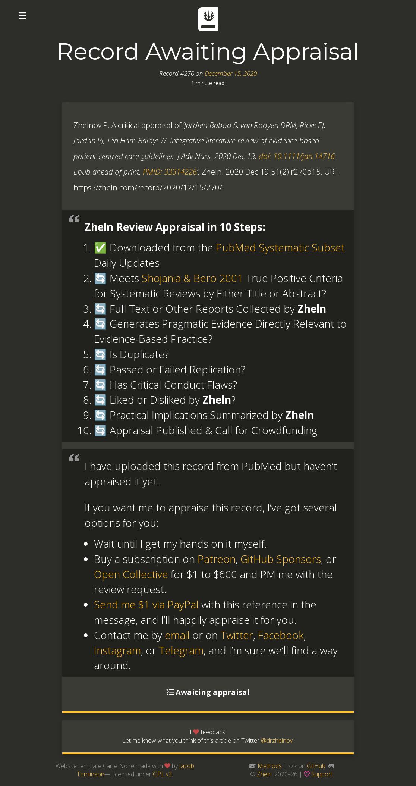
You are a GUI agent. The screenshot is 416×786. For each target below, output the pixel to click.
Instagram (117, 650)
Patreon (217, 559)
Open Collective (131, 574)
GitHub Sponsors (280, 559)
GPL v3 (162, 774)
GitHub (316, 766)
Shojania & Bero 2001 (192, 278)
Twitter (236, 635)
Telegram (181, 650)
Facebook (281, 635)
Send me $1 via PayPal (146, 604)
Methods (270, 766)
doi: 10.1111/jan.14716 (297, 156)
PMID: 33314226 (170, 171)
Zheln (264, 774)
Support (322, 774)
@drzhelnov (277, 740)
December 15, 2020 (231, 73)
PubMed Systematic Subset (280, 247)
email (177, 635)
